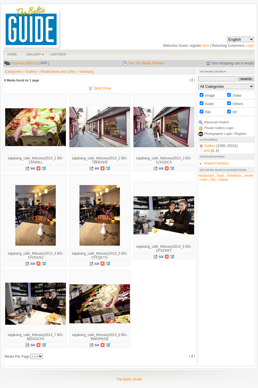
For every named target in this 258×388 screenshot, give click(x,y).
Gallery (32, 72)
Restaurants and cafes (58, 72)
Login (250, 46)
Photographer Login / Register (225, 133)
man (204, 180)
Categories (13, 72)
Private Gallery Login (218, 128)
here (205, 46)
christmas (234, 176)
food (220, 176)
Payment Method (24, 63)
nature (223, 180)
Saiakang (86, 72)
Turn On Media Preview (146, 63)
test (207, 151)
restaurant (206, 176)
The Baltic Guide (129, 379)
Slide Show (102, 88)
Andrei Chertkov (216, 163)
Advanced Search (216, 122)
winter (249, 176)
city (212, 180)
